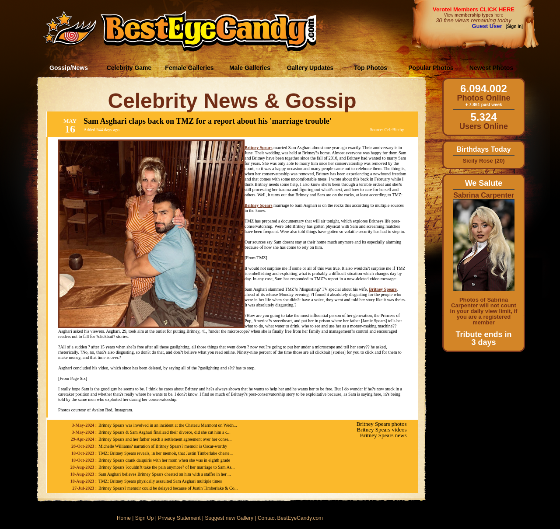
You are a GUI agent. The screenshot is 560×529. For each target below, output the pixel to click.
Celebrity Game (129, 67)
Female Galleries (189, 67)
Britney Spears (259, 147)
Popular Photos (430, 67)
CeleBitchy (394, 129)
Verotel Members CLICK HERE (473, 9)
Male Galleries (249, 67)
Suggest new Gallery (229, 518)
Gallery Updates (310, 67)
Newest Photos (491, 67)
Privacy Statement (179, 518)
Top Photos (370, 67)
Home (124, 518)
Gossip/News (68, 67)
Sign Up (144, 518)
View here (473, 15)
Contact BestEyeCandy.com (290, 518)
